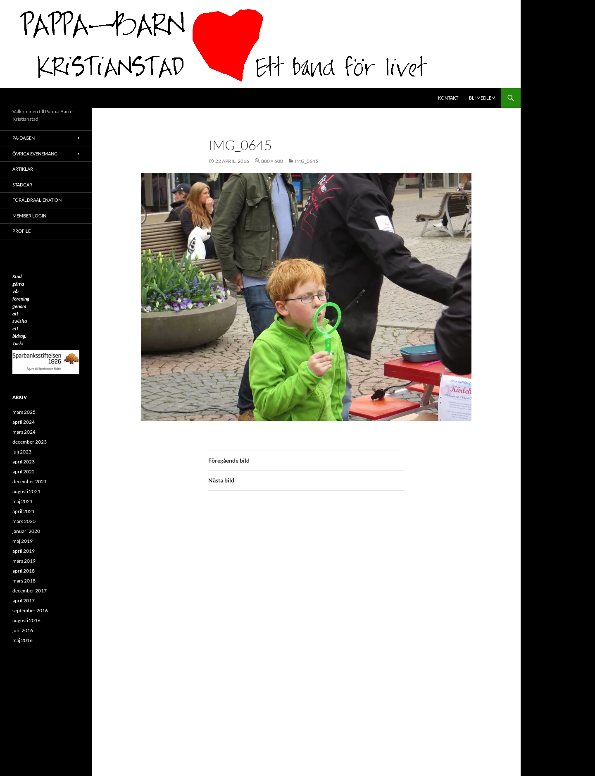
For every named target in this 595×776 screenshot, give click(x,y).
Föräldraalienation (37, 200)
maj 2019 (22, 541)
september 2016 (30, 610)
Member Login (29, 215)
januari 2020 (26, 531)
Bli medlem (482, 97)
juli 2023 (21, 452)
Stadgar (22, 184)
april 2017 (23, 600)
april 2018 (23, 571)
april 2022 (23, 471)
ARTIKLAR (22, 169)
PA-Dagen (23, 138)
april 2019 (23, 551)
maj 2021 (22, 501)
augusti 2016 (26, 620)
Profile (21, 231)
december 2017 (29, 590)
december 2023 (29, 442)
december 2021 (29, 481)
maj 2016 (22, 640)
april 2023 (23, 461)
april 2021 (23, 511)
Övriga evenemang (34, 153)
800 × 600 (272, 161)
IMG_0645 (306, 161)
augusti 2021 (26, 491)
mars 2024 (24, 432)
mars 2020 (24, 521)
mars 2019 (24, 561)
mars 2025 (24, 412)
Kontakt (448, 97)
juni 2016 (22, 630)
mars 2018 (24, 581)
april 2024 (23, 422)
